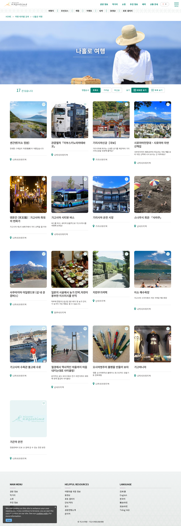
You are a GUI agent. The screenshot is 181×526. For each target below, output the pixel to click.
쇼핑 (12, 498)
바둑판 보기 (140, 90)
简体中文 (124, 506)
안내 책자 (69, 502)
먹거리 (12, 495)
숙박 (101, 10)
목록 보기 (157, 90)
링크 (66, 506)
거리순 (106, 90)
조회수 (95, 90)
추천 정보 (14, 502)
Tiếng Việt (125, 510)
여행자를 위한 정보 (73, 491)
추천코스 (64, 10)
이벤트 (89, 10)
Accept (9, 520)
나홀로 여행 (37, 16)
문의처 (67, 513)
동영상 (113, 10)
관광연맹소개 (70, 510)
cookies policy (42, 513)
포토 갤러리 (128, 10)
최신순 (117, 90)
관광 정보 (14, 491)
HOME (8, 16)
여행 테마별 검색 (22, 16)
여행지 (51, 10)
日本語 (123, 491)
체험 (77, 10)
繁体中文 (124, 502)
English (123, 495)
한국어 (122, 498)
